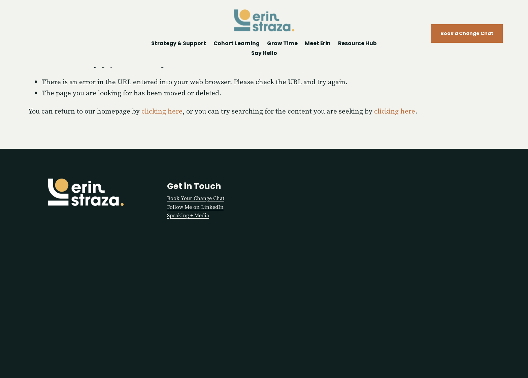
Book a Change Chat (465, 34)
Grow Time (282, 43)
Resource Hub (357, 43)
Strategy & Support (178, 43)
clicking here (162, 111)
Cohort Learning (236, 43)
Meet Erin (318, 43)
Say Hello (264, 53)
